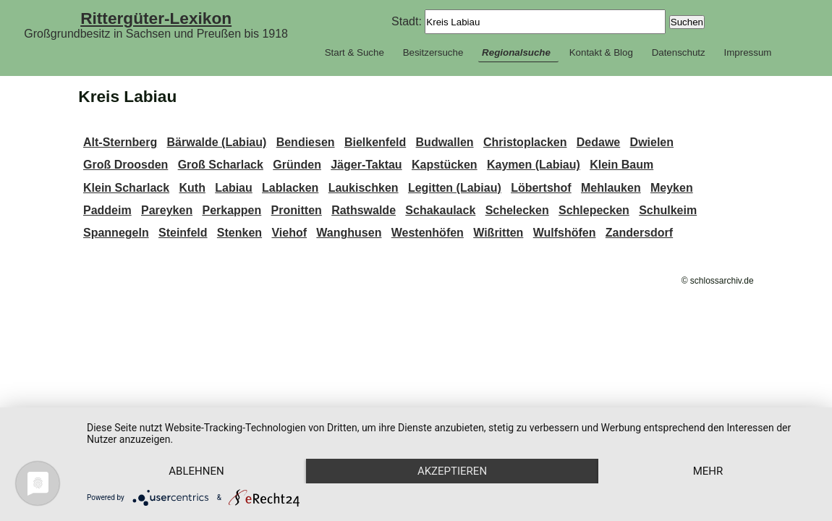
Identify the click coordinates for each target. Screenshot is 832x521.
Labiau (233, 188)
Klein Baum (621, 164)
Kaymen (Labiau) (533, 164)
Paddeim (107, 210)
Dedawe (598, 142)
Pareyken (166, 210)
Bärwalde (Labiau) (217, 142)
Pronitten (296, 210)
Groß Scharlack (220, 164)
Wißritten (498, 232)
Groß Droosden (125, 164)
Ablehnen (196, 471)
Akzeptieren (452, 471)
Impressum (747, 52)
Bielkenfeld (375, 142)
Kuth (192, 188)
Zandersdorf (639, 232)
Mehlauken (611, 188)
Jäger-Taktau (366, 164)
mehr (708, 471)
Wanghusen (348, 232)
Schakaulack (440, 210)
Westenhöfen (427, 232)
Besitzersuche (433, 52)
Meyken (671, 188)
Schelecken (517, 210)
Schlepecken (594, 210)
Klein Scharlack (126, 188)
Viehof (289, 232)
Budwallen (445, 142)
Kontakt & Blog (601, 52)
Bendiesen (305, 142)
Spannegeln (116, 232)
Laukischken (363, 188)
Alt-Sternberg (120, 142)
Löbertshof (541, 188)
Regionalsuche (516, 52)
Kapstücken (444, 164)
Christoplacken (525, 142)
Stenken (239, 232)
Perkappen (231, 210)
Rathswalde (363, 210)
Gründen (297, 164)
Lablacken (290, 188)
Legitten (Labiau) (454, 188)
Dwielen (652, 142)
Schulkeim (668, 210)
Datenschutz (678, 52)
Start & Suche (354, 52)
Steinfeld (183, 232)
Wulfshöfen (564, 232)
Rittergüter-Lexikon (156, 18)
